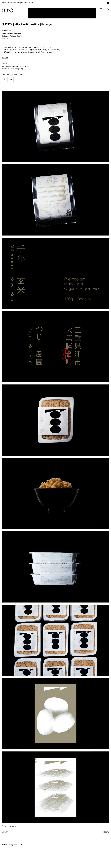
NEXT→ (106, 832)
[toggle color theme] (108, 3)
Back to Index (9, 826)
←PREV (4, 832)
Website (5, 57)
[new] (7, 10)
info (101, 9)
